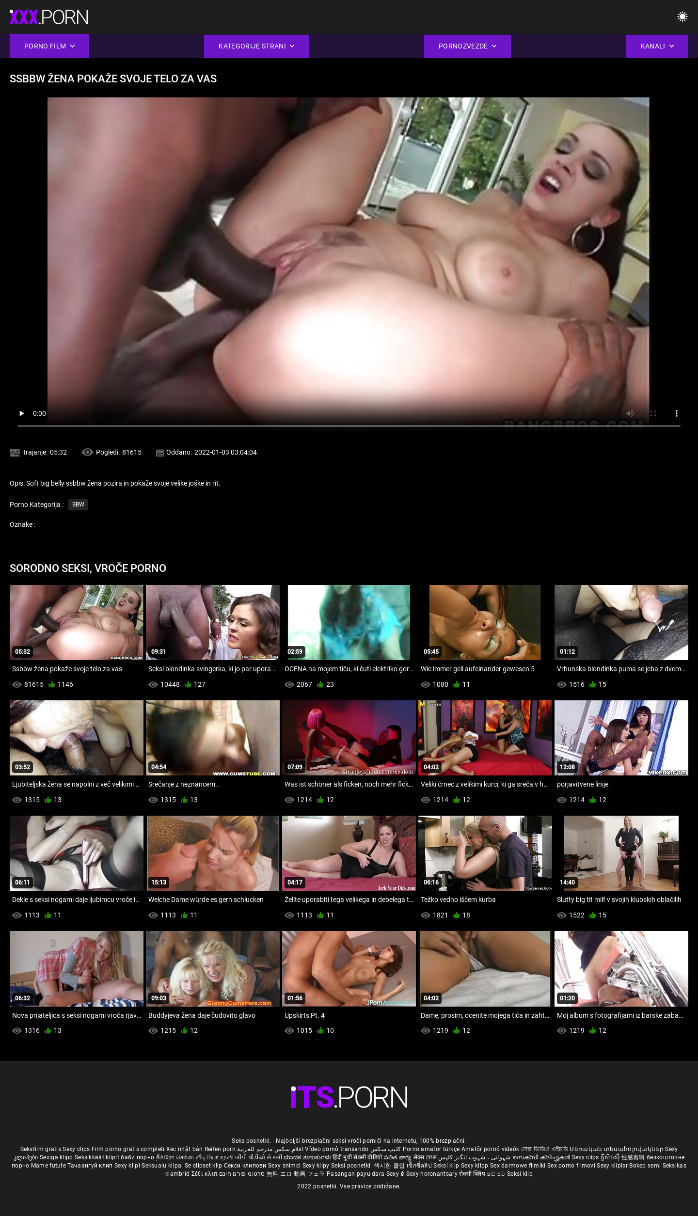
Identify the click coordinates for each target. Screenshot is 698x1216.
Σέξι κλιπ (205, 1173)
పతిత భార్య (398, 1157)
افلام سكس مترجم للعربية (270, 1149)
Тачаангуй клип (90, 1165)
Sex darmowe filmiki (518, 1165)
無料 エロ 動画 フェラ (296, 1173)
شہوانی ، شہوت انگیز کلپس (475, 1157)
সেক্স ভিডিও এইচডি (544, 1149)
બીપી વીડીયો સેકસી (258, 1157)
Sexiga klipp (57, 1157)
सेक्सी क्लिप (473, 1173)
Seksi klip (446, 1165)
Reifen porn (220, 1149)
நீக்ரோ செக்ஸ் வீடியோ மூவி (195, 1157)
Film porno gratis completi (128, 1149)
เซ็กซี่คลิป (420, 1165)
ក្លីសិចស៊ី (611, 1157)
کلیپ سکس (385, 1149)
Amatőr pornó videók (490, 1149)
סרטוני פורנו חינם (242, 1173)
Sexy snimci (285, 1165)
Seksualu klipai (163, 1165)
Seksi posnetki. (352, 1165)
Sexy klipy (316, 1165)
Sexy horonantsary (432, 1173)
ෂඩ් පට (497, 1173)
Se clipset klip (204, 1165)
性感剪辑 (634, 1157)
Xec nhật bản (184, 1149)
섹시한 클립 (390, 1165)
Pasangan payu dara (356, 1173)
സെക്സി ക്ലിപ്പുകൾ (542, 1157)
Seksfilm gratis (41, 1149)
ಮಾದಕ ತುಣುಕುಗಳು (308, 1157)
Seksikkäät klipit (98, 1157)
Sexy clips (77, 1149)
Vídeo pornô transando (336, 1149)
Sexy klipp (475, 1165)
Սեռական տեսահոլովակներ (617, 1149)
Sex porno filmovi (571, 1165)
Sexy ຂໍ (396, 1173)
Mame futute (48, 1165)
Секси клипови (246, 1165)
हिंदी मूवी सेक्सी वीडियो (357, 1157)
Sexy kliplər (613, 1165)
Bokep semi (645, 1165)
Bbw (78, 504)
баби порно (137, 1157)
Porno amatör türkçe (431, 1149)
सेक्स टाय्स (425, 1157)
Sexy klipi (128, 1165)
